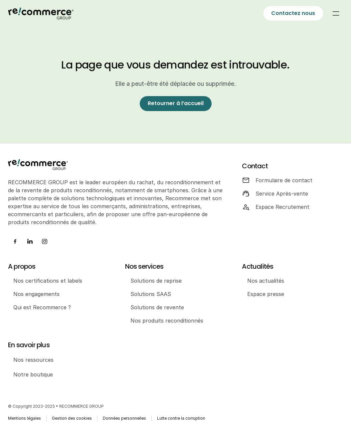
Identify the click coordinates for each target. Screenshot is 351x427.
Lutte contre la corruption (181, 418)
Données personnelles (124, 418)
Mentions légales (24, 418)
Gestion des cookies (72, 418)
